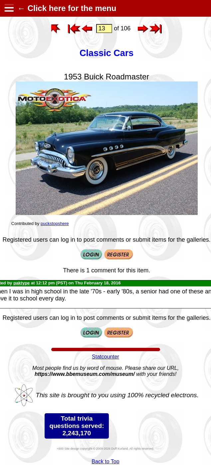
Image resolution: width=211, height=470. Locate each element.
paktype (21, 282)
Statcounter (105, 357)
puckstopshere (55, 223)
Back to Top (105, 461)
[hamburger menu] (8, 8)
